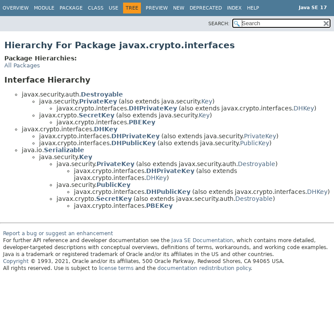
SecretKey (96, 115)
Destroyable (102, 94)
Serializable (64, 150)
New (178, 8)
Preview (157, 8)
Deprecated (206, 8)
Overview (16, 8)
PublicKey (254, 143)
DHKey (304, 108)
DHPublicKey (133, 143)
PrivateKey (98, 101)
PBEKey (142, 122)
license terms (116, 268)
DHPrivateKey (153, 108)
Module (44, 8)
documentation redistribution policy (203, 268)
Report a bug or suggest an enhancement (58, 233)
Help (253, 8)
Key (206, 101)
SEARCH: (219, 24)
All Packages (22, 65)
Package (71, 8)
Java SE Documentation (202, 240)
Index (234, 8)
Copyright (16, 261)
